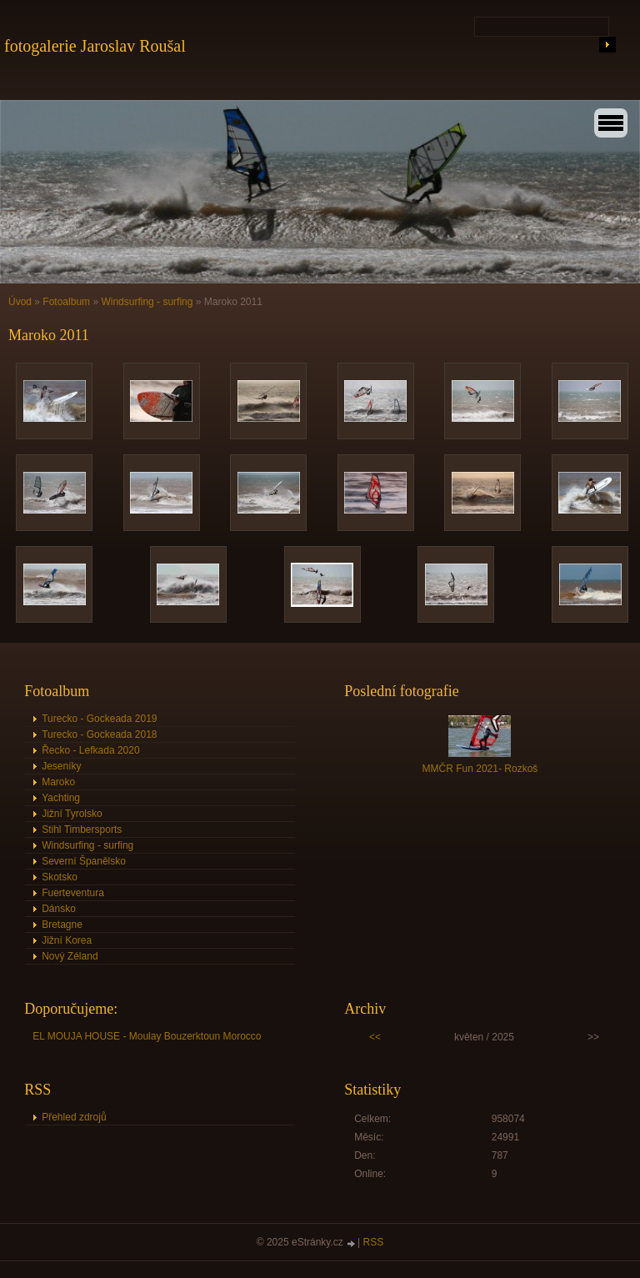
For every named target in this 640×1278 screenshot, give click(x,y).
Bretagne (62, 924)
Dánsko (59, 909)
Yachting (61, 798)
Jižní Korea (67, 940)
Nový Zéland (70, 956)
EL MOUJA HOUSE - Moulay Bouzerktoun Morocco (146, 1036)
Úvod (20, 302)
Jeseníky (61, 766)
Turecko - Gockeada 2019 (99, 718)
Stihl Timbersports (82, 829)
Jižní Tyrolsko (72, 813)
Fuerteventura (73, 893)
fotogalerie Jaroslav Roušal (95, 46)
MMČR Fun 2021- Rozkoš (480, 768)
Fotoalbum (66, 302)
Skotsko (60, 877)
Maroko (58, 782)
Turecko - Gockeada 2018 (99, 734)
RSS (373, 1242)
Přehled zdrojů (74, 1117)
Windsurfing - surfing (146, 302)
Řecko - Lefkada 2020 (90, 750)
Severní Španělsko (84, 861)
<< (375, 1037)
